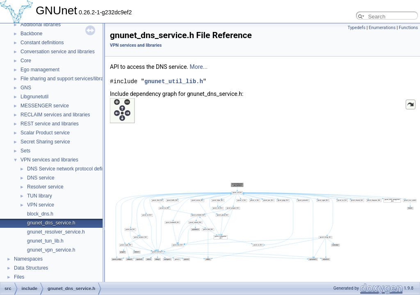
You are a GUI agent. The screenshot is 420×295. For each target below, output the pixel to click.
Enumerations (382, 27)
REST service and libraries (50, 124)
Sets (25, 151)
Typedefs (356, 27)
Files (19, 277)
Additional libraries (41, 24)
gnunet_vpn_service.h (51, 250)
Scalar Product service (45, 133)
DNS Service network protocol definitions (71, 169)
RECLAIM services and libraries (55, 115)
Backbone (31, 33)
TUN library (39, 196)
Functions (408, 27)
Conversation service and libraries (58, 51)
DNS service (41, 178)
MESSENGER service (45, 106)
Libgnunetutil (34, 97)
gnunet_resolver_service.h (56, 232)
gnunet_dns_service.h (51, 223)
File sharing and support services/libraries (66, 79)
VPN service (40, 205)
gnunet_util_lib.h (173, 81)
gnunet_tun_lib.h (45, 241)
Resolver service (45, 187)
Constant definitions (42, 42)
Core (26, 61)
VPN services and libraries (49, 160)
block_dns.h (40, 214)
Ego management (40, 70)
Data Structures (31, 268)
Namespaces (28, 259)
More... (199, 67)
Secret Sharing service (45, 142)
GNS (26, 88)
